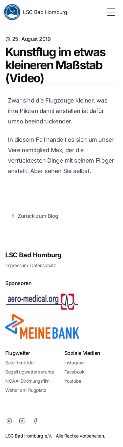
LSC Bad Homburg (35, 12)
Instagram (74, 362)
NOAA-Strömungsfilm (27, 381)
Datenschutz (43, 265)
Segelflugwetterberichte (29, 372)
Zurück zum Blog (34, 216)
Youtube (72, 381)
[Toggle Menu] (111, 12)
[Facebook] (35, 420)
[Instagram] (9, 420)
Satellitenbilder (20, 362)
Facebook (74, 372)
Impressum (16, 265)
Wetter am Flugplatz (25, 390)
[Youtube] (22, 420)
